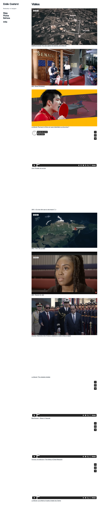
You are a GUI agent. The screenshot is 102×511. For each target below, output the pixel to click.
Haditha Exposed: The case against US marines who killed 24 (49, 45)
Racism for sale (38, 295)
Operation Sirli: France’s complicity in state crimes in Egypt (51, 336)
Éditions (6, 18)
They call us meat (38, 248)
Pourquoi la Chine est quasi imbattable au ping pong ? (50, 127)
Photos (6, 16)
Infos (5, 22)
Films (5, 13)
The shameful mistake (41, 377)
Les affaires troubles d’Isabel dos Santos (46, 500)
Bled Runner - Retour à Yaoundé (41, 418)
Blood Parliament (38, 86)
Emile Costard (10, 4)
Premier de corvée (39, 168)
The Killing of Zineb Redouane (47, 459)
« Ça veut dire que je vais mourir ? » (44, 209)
